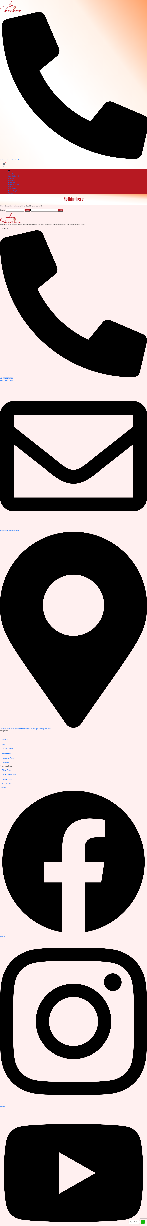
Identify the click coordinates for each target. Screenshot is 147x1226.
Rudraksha (11, 182)
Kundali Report (12, 189)
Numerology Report (14, 191)
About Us (11, 174)
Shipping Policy (7, 779)
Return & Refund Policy (9, 774)
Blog (3, 744)
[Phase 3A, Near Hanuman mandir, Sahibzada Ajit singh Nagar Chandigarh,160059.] (73, 629)
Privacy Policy (6, 770)
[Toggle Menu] (9, 170)
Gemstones (11, 180)
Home (10, 172)
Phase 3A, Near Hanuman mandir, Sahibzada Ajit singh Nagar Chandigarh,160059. (25, 729)
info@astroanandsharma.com (9, 530)
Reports (10, 186)
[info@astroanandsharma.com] (73, 456)
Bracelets (11, 178)
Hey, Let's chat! (134, 1222)
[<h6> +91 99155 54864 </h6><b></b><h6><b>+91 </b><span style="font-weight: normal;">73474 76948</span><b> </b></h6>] (73, 303)
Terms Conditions (7, 784)
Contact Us (11, 193)
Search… (2, 210)
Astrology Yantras (13, 184)
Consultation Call (13, 176)
